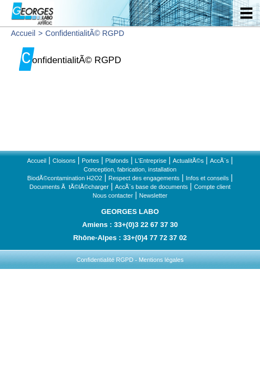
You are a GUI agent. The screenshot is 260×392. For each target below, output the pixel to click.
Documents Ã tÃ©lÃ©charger (69, 186)
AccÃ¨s (219, 160)
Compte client (212, 186)
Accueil (23, 33)
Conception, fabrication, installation (130, 169)
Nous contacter (112, 195)
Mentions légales (161, 259)
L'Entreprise (150, 160)
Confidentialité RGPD (105, 259)
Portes (90, 160)
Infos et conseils (207, 178)
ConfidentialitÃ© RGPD (84, 33)
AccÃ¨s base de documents (151, 186)
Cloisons (64, 160)
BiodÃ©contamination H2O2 (64, 178)
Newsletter (153, 195)
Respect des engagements (143, 178)
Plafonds (116, 160)
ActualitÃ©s (187, 160)
